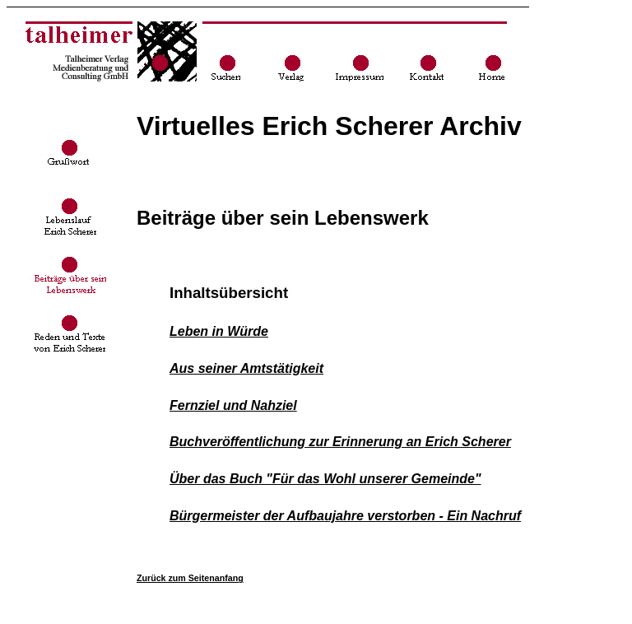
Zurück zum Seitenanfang (190, 578)
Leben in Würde (219, 331)
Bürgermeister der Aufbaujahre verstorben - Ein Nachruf (345, 516)
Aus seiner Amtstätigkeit (246, 368)
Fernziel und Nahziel (233, 405)
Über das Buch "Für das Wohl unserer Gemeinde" (325, 479)
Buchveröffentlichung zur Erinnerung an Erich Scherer (340, 442)
